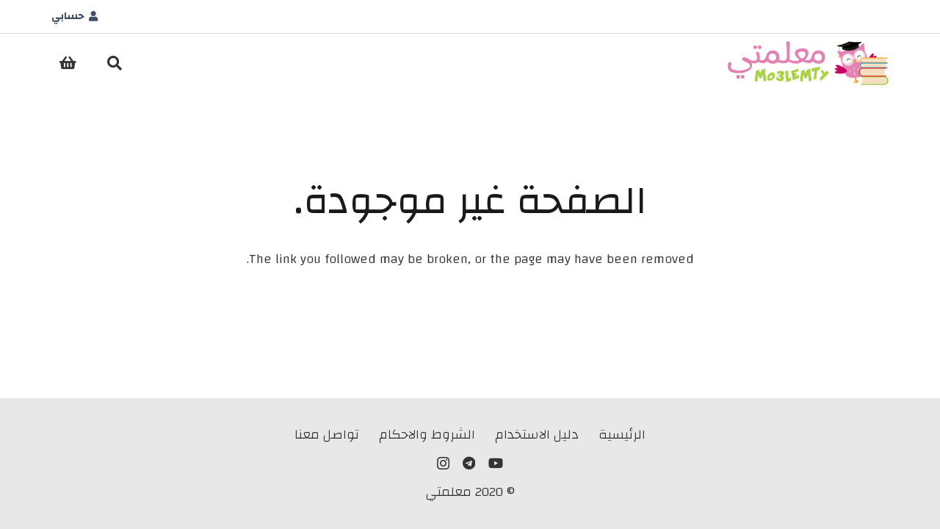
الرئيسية (622, 434)
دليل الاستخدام (537, 434)
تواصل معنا (326, 434)
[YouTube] (495, 462)
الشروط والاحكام (427, 434)
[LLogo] (808, 63)
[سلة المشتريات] (67, 63)
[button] (114, 63)
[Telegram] (469, 462)
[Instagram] (443, 463)
